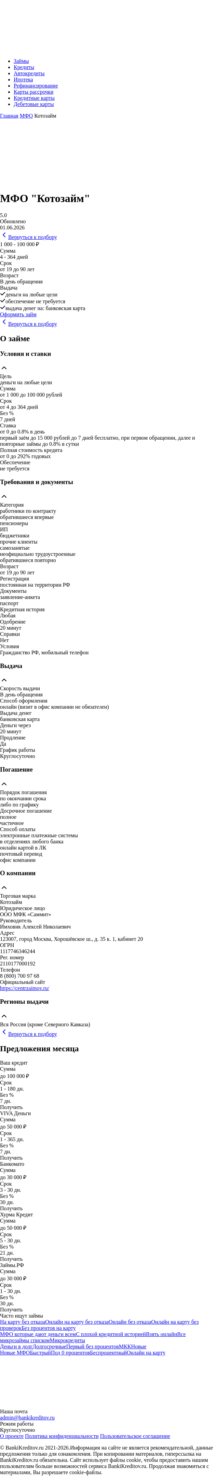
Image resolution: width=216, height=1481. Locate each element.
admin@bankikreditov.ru (27, 1417)
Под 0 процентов (70, 1353)
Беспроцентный (108, 1353)
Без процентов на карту (49, 1328)
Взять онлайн (161, 1334)
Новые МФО (15, 1353)
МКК (125, 1346)
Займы (21, 61)
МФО (26, 116)
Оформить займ (18, 314)
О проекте (12, 1436)
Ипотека (23, 79)
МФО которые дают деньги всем (38, 1334)
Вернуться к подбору (28, 237)
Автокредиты (29, 73)
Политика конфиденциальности (62, 1436)
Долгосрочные (49, 1346)
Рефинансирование (36, 86)
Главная (9, 116)
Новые (138, 1346)
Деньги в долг (16, 1346)
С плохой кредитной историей (111, 1334)
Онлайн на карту (146, 1353)
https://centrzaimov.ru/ (24, 988)
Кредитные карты (34, 98)
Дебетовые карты (34, 104)
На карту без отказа (22, 1322)
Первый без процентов (92, 1346)
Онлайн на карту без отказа (77, 1322)
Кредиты (24, 67)
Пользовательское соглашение (135, 1436)
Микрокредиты (67, 1340)
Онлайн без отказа (130, 1322)
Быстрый (40, 1353)
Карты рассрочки (33, 92)
